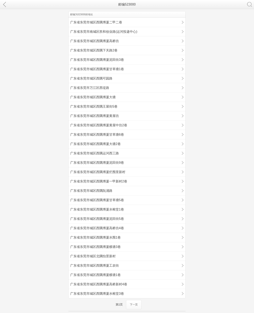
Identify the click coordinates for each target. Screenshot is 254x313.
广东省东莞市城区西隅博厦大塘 (93, 97)
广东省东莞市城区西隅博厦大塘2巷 (95, 144)
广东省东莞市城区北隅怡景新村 (93, 256)
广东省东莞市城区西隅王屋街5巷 (93, 106)
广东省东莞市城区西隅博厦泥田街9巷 (97, 162)
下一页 (134, 304)
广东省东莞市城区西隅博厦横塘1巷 (95, 275)
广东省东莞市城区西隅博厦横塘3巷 (95, 247)
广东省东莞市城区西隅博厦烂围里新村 (97, 172)
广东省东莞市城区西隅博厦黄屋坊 (94, 116)
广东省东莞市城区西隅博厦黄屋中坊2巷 (98, 125)
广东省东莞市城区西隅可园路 (91, 78)
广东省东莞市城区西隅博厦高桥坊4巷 (97, 228)
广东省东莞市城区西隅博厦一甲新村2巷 (98, 181)
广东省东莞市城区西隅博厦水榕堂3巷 (97, 293)
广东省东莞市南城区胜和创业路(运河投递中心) (103, 31)
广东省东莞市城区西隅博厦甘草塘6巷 (97, 134)
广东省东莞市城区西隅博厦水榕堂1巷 (97, 209)
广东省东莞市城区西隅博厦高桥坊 (94, 41)
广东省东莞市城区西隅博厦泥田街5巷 (97, 218)
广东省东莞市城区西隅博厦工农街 (94, 265)
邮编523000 (127, 4)
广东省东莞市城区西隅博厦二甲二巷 (96, 22)
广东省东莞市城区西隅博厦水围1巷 (95, 237)
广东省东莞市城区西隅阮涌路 (91, 190)
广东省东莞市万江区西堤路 (89, 87)
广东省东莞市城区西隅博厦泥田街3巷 (97, 59)
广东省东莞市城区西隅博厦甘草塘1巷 (97, 69)
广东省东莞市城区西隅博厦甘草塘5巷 (97, 200)
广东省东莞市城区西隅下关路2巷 (93, 50)
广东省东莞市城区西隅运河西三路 (94, 153)
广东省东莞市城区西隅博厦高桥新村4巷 (98, 284)
